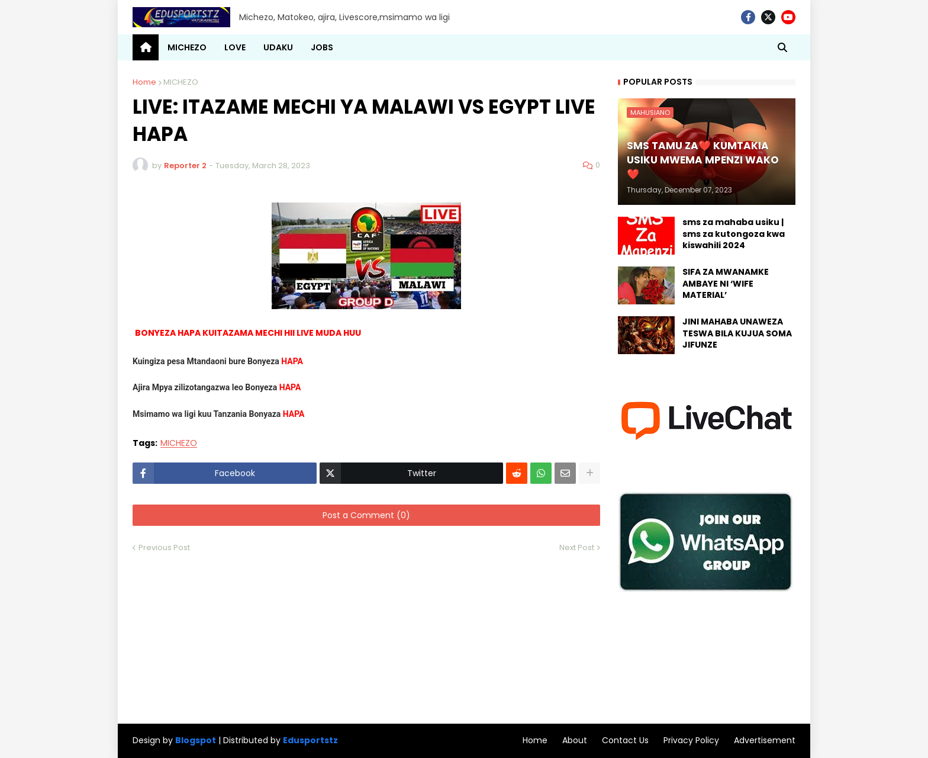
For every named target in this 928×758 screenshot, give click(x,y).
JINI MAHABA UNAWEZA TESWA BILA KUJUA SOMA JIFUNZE (737, 333)
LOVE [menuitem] (235, 47)
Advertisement (764, 740)
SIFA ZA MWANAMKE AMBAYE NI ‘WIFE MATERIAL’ (725, 283)
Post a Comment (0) (366, 515)
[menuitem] (146, 47)
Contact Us (625, 740)
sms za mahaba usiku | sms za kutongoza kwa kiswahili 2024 (733, 234)
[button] (782, 47)
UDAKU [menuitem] (278, 47)
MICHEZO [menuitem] (187, 47)
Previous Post (164, 547)
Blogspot (195, 740)
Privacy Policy (691, 740)
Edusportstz (310, 740)
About (574, 740)
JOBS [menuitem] (322, 47)
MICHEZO (180, 82)
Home (144, 82)
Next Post (576, 547)
